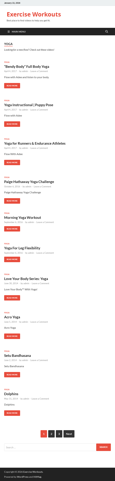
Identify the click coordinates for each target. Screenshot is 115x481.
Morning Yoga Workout (22, 217)
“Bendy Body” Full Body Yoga (26, 66)
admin (25, 71)
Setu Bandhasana (17, 355)
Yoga (6, 62)
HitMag (37, 476)
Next (69, 433)
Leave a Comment (39, 71)
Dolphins (11, 394)
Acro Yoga (12, 317)
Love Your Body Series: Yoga (26, 278)
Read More (11, 85)
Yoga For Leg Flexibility (22, 248)
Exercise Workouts (34, 14)
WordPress (23, 476)
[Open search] (106, 32)
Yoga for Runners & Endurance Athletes (34, 143)
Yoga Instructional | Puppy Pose (28, 105)
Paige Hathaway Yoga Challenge (29, 182)
